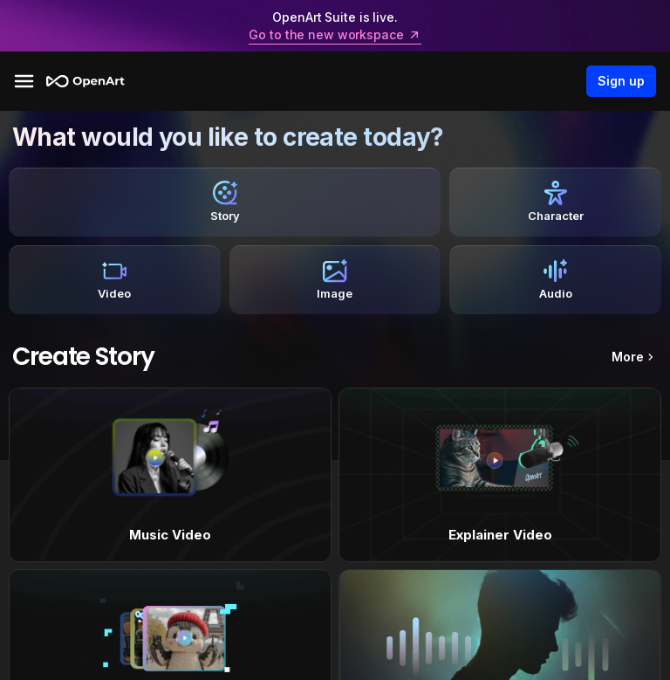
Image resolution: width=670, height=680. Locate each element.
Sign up (621, 81)
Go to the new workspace (334, 35)
